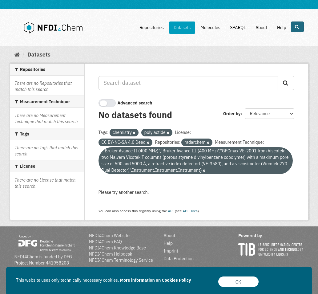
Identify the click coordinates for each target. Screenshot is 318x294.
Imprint (171, 251)
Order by (232, 113)
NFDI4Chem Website (109, 235)
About (261, 27)
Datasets (182, 27)
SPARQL (238, 27)
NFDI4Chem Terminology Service (121, 260)
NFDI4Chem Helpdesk (110, 254)
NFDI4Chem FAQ (105, 242)
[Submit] (286, 83)
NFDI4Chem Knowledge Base (117, 248)
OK (238, 282)
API (171, 211)
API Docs (190, 211)
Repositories (151, 27)
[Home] (17, 54)
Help (281, 27)
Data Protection (179, 258)
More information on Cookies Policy (155, 280)
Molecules (210, 27)
